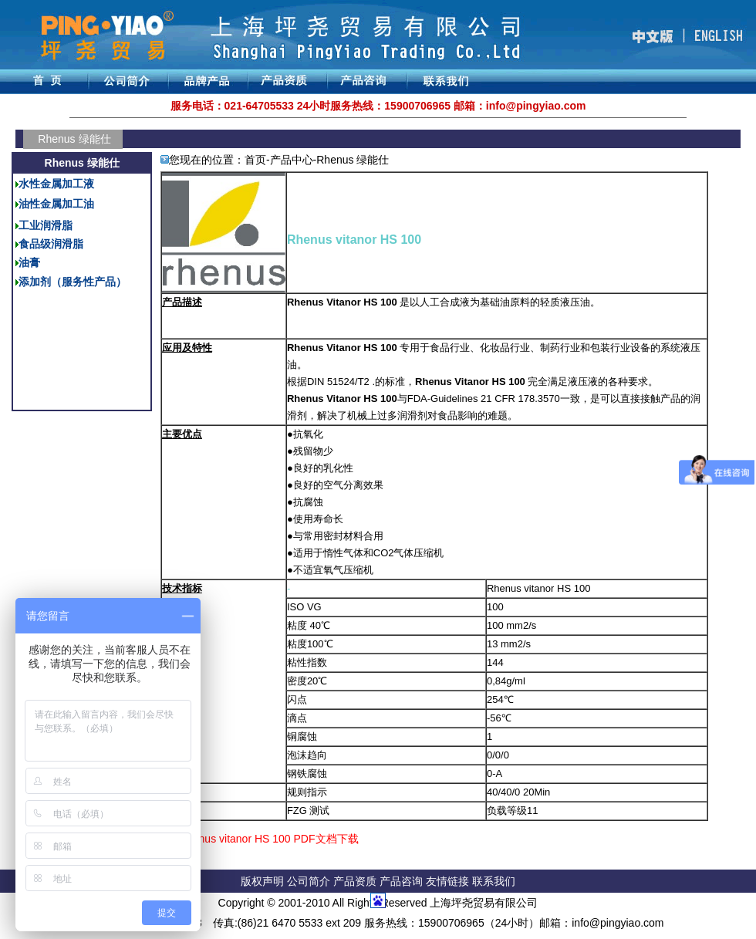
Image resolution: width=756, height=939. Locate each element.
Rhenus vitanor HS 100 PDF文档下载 (269, 839)
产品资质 (354, 881)
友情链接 (449, 881)
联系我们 (493, 881)
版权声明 (262, 881)
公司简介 (310, 881)
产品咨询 (401, 881)
